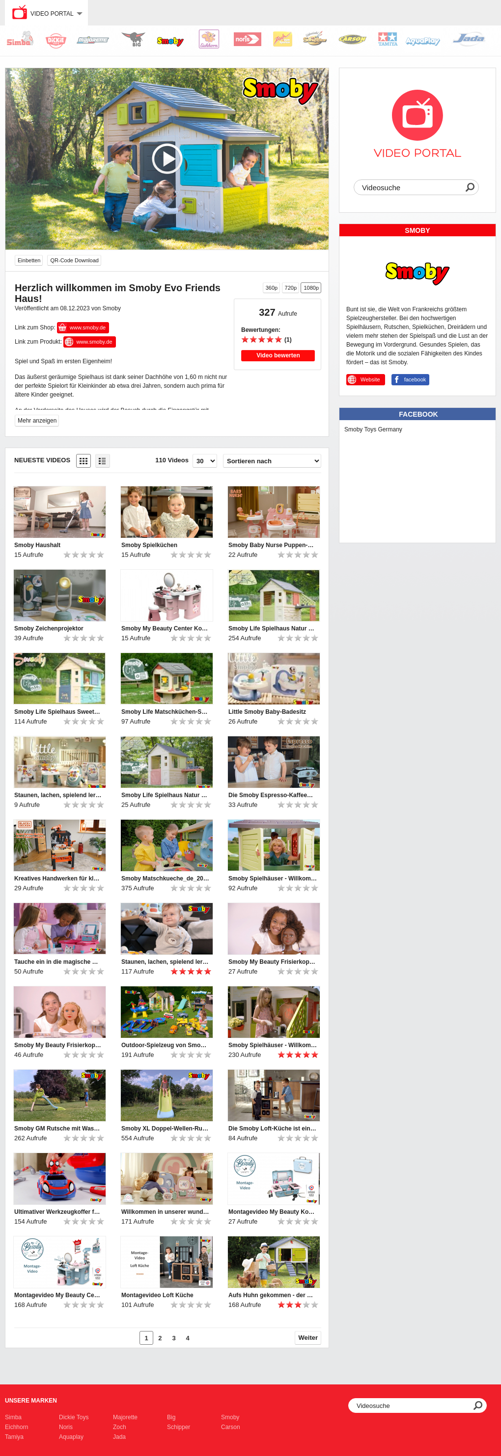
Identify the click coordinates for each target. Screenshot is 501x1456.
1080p (311, 288)
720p (291, 288)
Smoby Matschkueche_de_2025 (165, 878)
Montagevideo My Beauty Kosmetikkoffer (272, 1211)
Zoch (119, 1427)
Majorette (125, 1417)
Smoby (230, 1417)
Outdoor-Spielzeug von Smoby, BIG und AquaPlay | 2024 (165, 1045)
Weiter (308, 1337)
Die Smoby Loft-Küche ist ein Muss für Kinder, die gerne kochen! (272, 1128)
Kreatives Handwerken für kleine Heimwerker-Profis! (58, 878)
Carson (230, 1427)
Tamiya (14, 1436)
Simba (13, 1417)
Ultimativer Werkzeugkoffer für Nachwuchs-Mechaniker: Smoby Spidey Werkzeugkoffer (58, 1211)
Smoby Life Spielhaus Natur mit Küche (272, 628)
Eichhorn (16, 1427)
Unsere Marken (31, 1400)
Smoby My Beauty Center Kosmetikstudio (165, 628)
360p (272, 288)
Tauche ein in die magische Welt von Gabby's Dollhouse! (58, 961)
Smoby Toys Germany (373, 429)
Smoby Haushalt (37, 545)
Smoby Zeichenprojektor (49, 628)
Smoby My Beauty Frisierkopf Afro (272, 961)
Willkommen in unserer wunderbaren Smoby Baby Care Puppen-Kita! (165, 1211)
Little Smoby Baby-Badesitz (267, 711)
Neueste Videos (42, 460)
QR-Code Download (74, 260)
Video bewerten (278, 355)
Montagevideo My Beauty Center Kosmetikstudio (58, 1295)
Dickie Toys (73, 1417)
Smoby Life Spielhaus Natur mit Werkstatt (165, 795)
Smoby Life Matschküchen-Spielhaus (165, 711)
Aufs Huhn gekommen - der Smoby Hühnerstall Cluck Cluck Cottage (272, 1295)
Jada (119, 1436)
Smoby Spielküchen (149, 545)
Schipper (178, 1427)
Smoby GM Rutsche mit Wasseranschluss (58, 1128)
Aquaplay (71, 1436)
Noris (66, 1427)
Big (171, 1417)
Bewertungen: (260, 329)
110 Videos (172, 460)
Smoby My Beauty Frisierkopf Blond (58, 1045)
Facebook (418, 414)
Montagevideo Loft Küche (157, 1295)
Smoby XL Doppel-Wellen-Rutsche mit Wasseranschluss (165, 1128)
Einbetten (29, 260)
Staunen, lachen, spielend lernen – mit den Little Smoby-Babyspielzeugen (58, 795)
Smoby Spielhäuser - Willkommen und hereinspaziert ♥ (272, 878)
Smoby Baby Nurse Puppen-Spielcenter (272, 545)
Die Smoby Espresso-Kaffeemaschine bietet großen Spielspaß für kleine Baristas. (272, 795)
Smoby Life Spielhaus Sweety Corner (58, 711)
